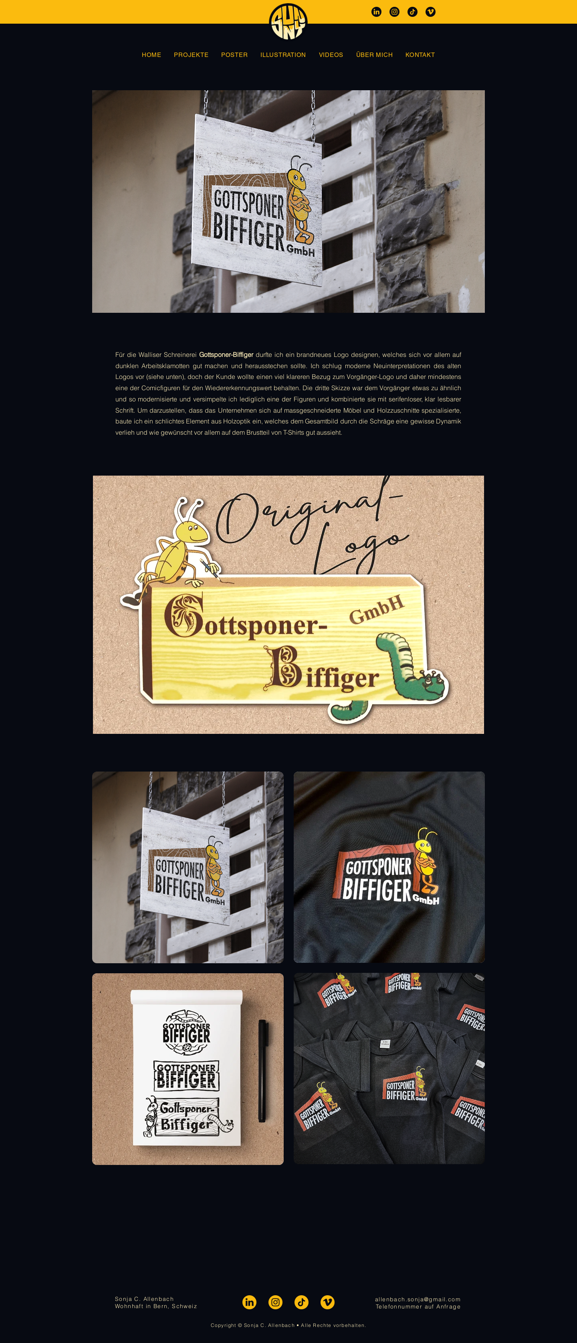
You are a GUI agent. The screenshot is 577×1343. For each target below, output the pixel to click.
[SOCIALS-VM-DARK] (431, 12)
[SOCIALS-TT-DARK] (413, 12)
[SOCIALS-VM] (328, 1302)
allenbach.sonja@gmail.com (418, 1299)
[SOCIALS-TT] (302, 1302)
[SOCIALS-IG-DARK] (394, 12)
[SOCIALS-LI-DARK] (376, 12)
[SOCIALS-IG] (275, 1302)
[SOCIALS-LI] (249, 1302)
